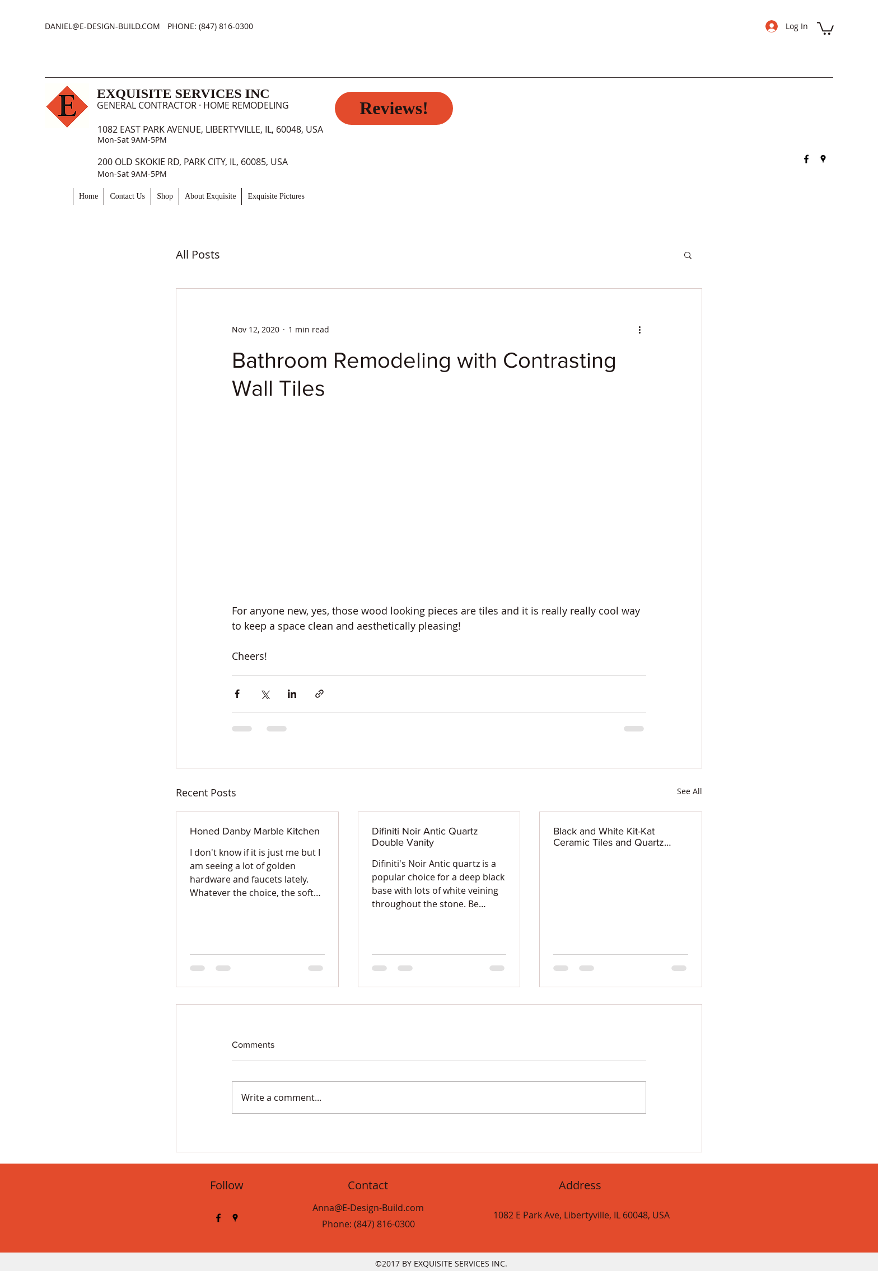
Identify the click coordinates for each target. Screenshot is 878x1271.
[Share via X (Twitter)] (264, 693)
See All (689, 791)
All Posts (198, 254)
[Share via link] (319, 693)
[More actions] (639, 329)
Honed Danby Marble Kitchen (255, 831)
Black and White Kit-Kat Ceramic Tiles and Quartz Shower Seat (608, 837)
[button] (825, 28)
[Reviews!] (394, 108)
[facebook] (806, 159)
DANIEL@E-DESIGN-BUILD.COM (102, 26)
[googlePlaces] (823, 159)
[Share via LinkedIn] (292, 693)
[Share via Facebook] (237, 693)
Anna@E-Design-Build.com (368, 1208)
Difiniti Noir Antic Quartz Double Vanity (425, 837)
